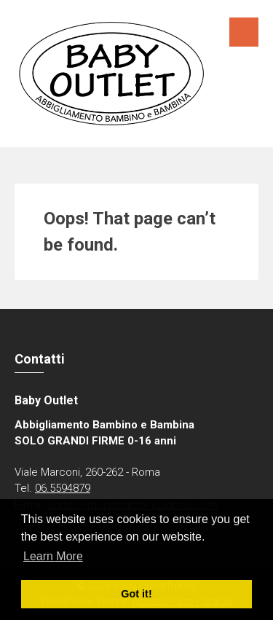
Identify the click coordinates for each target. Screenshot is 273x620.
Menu (243, 32)
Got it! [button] (136, 594)
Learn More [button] (53, 556)
